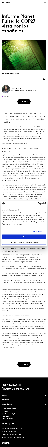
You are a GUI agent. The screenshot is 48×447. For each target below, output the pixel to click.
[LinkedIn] (9, 424)
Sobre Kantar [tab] (7, 404)
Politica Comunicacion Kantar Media (13, 437)
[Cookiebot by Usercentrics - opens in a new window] (37, 203)
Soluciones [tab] (6, 395)
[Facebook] (6, 424)
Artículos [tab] (5, 400)
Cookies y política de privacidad (11, 434)
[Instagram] (3, 424)
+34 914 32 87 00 (8, 418)
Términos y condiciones (9, 431)
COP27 (39, 130)
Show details (37, 231)
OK (24, 237)
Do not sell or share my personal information (24, 242)
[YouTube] (13, 424)
